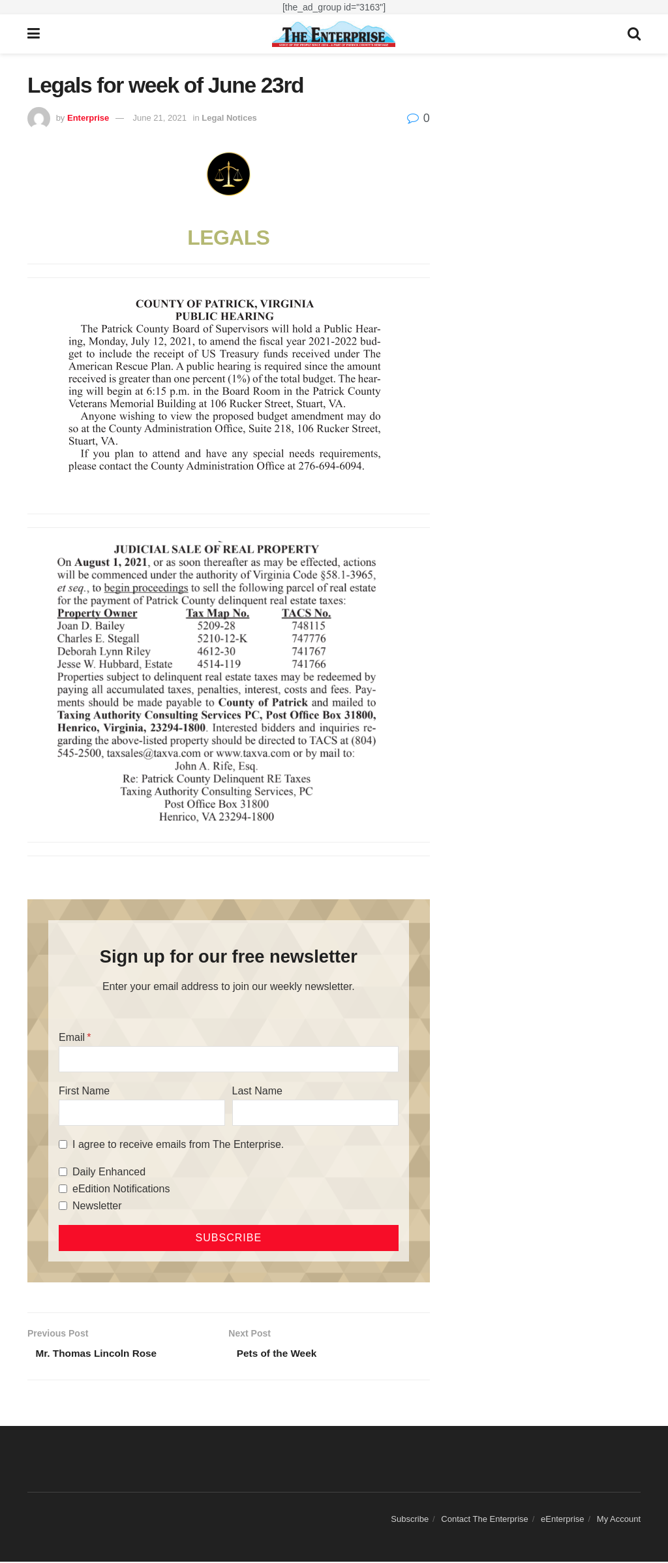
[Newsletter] (63, 1205)
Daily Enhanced (108, 1171)
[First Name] (142, 1113)
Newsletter (97, 1205)
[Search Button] (634, 34)
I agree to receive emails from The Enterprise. (178, 1144)
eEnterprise (562, 1520)
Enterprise (88, 118)
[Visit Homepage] (333, 34)
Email (72, 1037)
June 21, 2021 (160, 118)
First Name (84, 1090)
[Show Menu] (33, 34)
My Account (619, 1520)
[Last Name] (315, 1113)
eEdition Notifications (121, 1188)
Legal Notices (229, 118)
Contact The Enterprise (484, 1520)
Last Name (257, 1090)
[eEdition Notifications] (63, 1188)
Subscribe (410, 1520)
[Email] (229, 1059)
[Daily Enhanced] (63, 1172)
